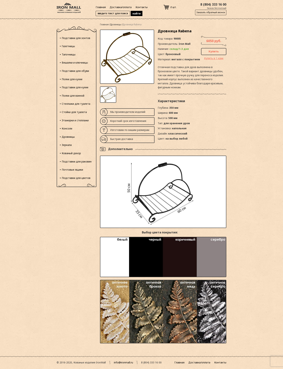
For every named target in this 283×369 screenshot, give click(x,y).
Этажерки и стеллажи (75, 120)
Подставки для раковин (77, 161)
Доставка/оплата (121, 7)
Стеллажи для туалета (76, 103)
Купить (214, 51)
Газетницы (68, 46)
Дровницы (68, 136)
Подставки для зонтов (76, 38)
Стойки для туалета (74, 112)
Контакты (142, 7)
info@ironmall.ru (123, 362)
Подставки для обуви (75, 71)
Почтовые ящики (72, 169)
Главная (101, 7)
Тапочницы (68, 54)
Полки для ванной (73, 95)
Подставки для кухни (75, 87)
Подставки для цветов (76, 178)
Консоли (67, 128)
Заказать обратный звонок (210, 12)
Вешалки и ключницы (75, 62)
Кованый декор (71, 153)
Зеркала (67, 145)
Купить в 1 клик (213, 58)
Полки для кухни (72, 79)
